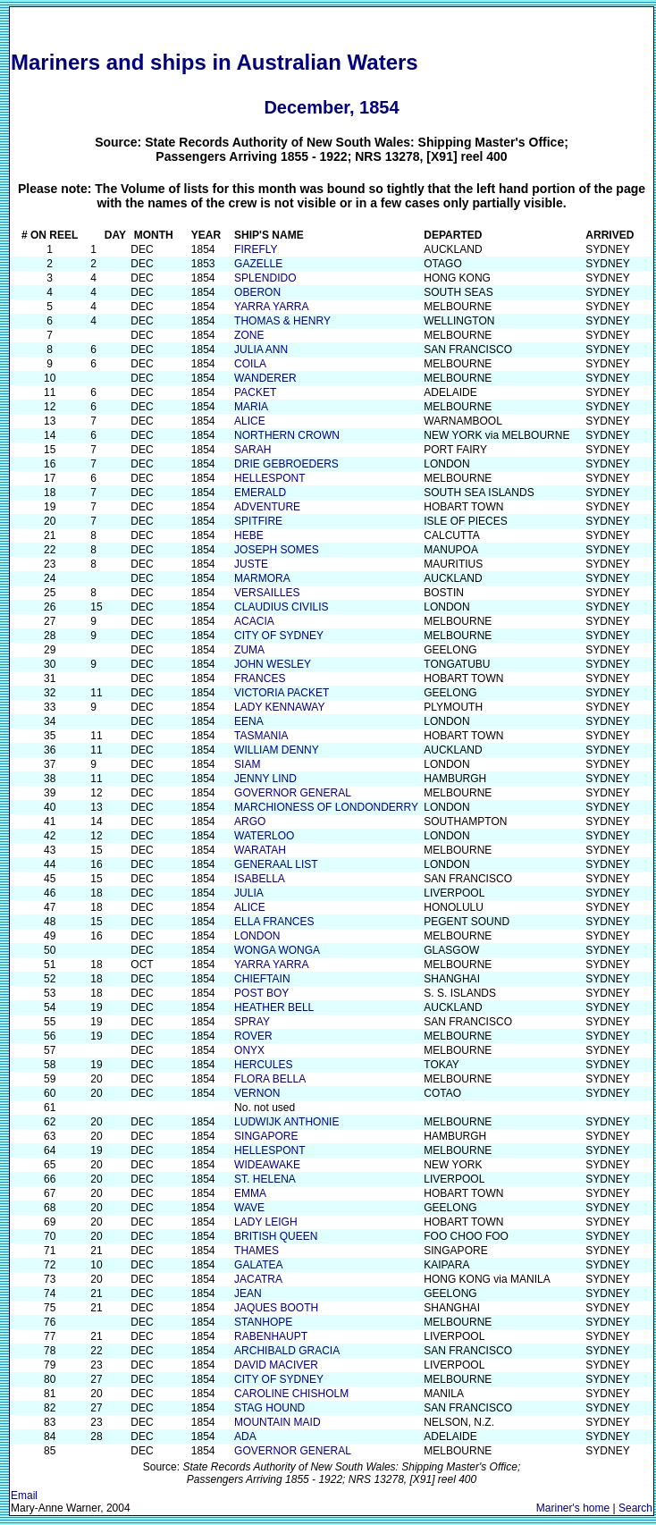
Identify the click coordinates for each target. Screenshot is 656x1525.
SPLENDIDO (265, 278)
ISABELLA (259, 878)
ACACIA (254, 621)
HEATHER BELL (274, 1007)
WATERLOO (264, 836)
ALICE (249, 421)
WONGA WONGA (277, 950)
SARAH (252, 449)
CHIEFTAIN (262, 979)
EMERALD (260, 492)
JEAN (248, 1293)
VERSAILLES (266, 592)
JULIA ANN (261, 349)
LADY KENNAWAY (279, 707)
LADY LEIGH (265, 1222)
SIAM (247, 764)
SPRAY (252, 1021)
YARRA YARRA (271, 306)
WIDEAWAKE (267, 1164)
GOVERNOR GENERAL (292, 793)
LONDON (257, 936)
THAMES (256, 1250)
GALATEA (258, 1265)
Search (635, 1508)
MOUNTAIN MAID (277, 1422)
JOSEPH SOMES (276, 549)
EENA (249, 721)
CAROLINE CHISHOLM (291, 1393)
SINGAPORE (266, 1136)
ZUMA (249, 650)
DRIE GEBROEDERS (286, 464)
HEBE (249, 535)
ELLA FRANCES (274, 921)
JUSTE (251, 564)
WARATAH (260, 850)
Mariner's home (573, 1508)
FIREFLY (255, 249)
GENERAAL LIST (276, 864)
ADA (245, 1436)
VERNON (257, 1093)
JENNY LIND (265, 778)
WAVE (249, 1207)
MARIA (251, 406)
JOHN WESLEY (272, 664)
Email (24, 1495)
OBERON (257, 292)
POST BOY (261, 993)
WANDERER (265, 378)
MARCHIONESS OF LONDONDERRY (326, 807)
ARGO (249, 821)
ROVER (253, 1036)
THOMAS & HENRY (282, 321)
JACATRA (258, 1279)
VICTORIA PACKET (281, 693)
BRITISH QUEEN (275, 1236)
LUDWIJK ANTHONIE (286, 1122)
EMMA (250, 1193)
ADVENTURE (267, 507)
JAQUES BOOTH (276, 1308)
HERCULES (263, 1064)
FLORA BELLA (270, 1079)
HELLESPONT (269, 478)
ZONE (249, 335)
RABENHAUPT (270, 1336)
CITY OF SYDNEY (279, 635)
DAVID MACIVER (276, 1365)
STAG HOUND (269, 1408)
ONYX (249, 1050)
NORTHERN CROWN (287, 435)
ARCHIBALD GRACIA (287, 1350)
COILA (250, 364)
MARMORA (262, 578)
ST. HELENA (265, 1179)
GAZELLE (258, 263)
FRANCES (259, 678)
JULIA (249, 893)
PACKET (255, 392)
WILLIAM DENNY (276, 750)
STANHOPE (263, 1322)
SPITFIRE (258, 521)
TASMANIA (261, 735)
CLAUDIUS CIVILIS (281, 607)
